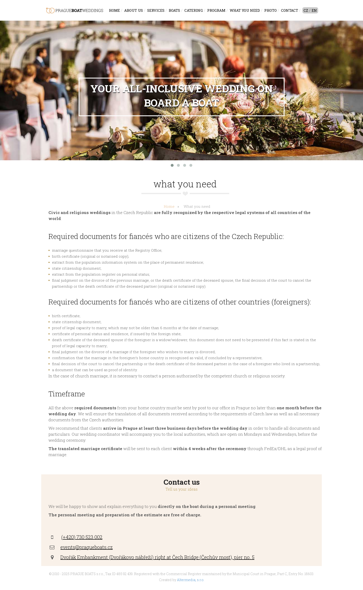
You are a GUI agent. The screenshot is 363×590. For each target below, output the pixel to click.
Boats (174, 10)
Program (216, 10)
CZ (306, 10)
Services (155, 10)
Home (114, 10)
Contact (289, 10)
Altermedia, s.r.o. (190, 580)
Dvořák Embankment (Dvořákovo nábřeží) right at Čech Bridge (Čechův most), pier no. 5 (157, 557)
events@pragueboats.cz (86, 547)
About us (133, 10)
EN (314, 10)
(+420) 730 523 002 (81, 537)
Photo (270, 10)
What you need (245, 10)
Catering (193, 10)
